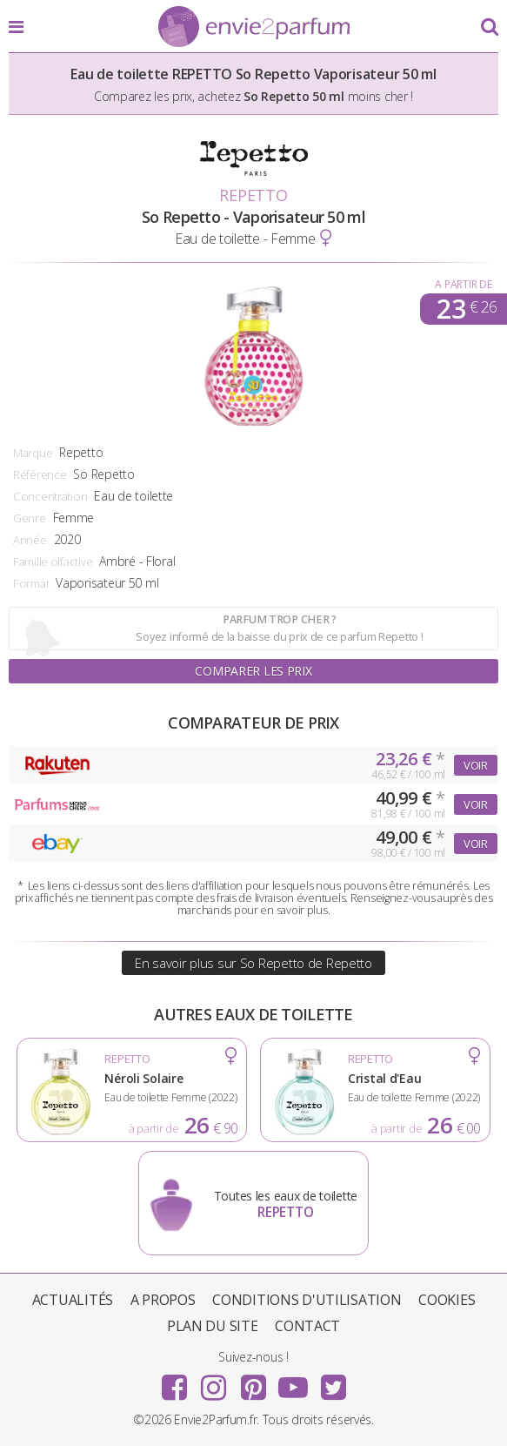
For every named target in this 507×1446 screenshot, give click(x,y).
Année (30, 540)
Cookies (446, 1299)
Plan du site (212, 1325)
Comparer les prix (253, 670)
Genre (29, 518)
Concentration (50, 496)
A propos (163, 1299)
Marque (32, 453)
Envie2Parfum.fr (254, 28)
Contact (307, 1325)
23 (467, 309)
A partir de (463, 284)
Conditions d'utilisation (306, 1299)
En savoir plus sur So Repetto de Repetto (253, 963)
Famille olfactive (52, 561)
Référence (39, 474)
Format (31, 583)
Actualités (72, 1299)
